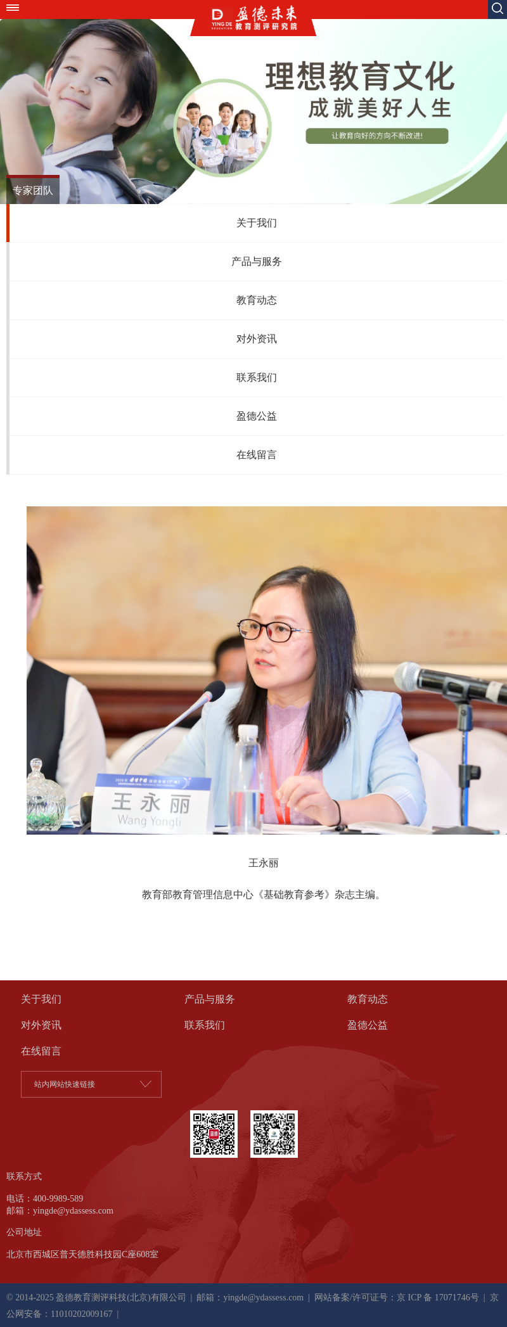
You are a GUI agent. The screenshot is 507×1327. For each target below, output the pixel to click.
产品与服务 (256, 261)
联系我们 (256, 377)
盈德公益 (256, 416)
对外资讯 (256, 338)
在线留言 (256, 454)
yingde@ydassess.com (263, 1297)
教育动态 (256, 300)
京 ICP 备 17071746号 (438, 1297)
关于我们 (256, 222)
